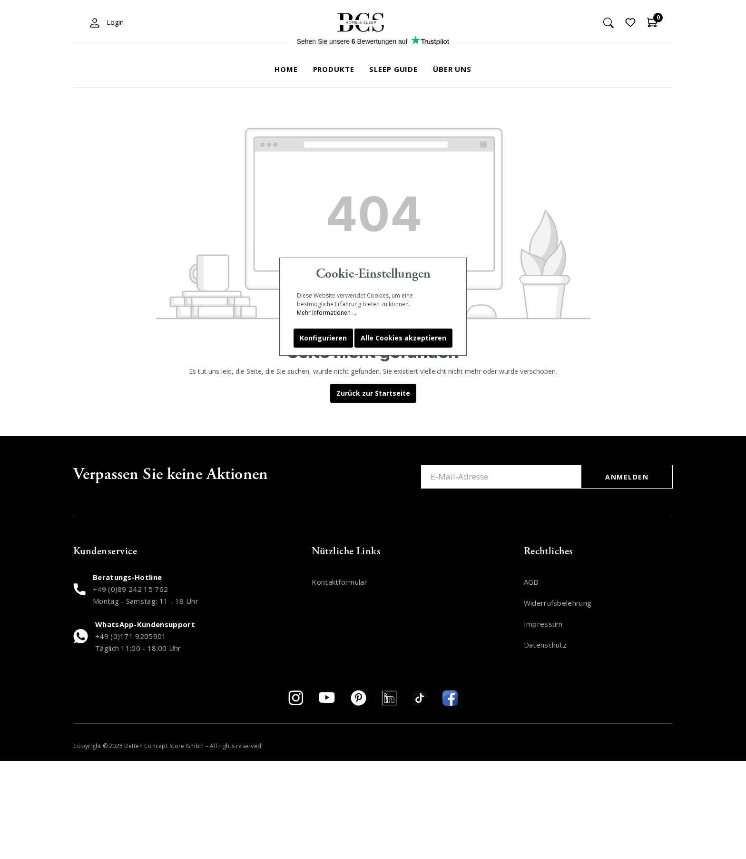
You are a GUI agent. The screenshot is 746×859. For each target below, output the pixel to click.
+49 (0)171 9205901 (131, 636)
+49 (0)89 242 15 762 (130, 589)
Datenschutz (545, 644)
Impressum (543, 624)
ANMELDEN (626, 476)
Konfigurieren (323, 337)
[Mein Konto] (95, 22)
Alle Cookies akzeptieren (403, 337)
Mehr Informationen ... (326, 313)
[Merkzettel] (630, 22)
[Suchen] (608, 22)
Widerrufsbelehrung (558, 603)
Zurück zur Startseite (373, 393)
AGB (531, 582)
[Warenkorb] (652, 22)
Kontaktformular (339, 582)
